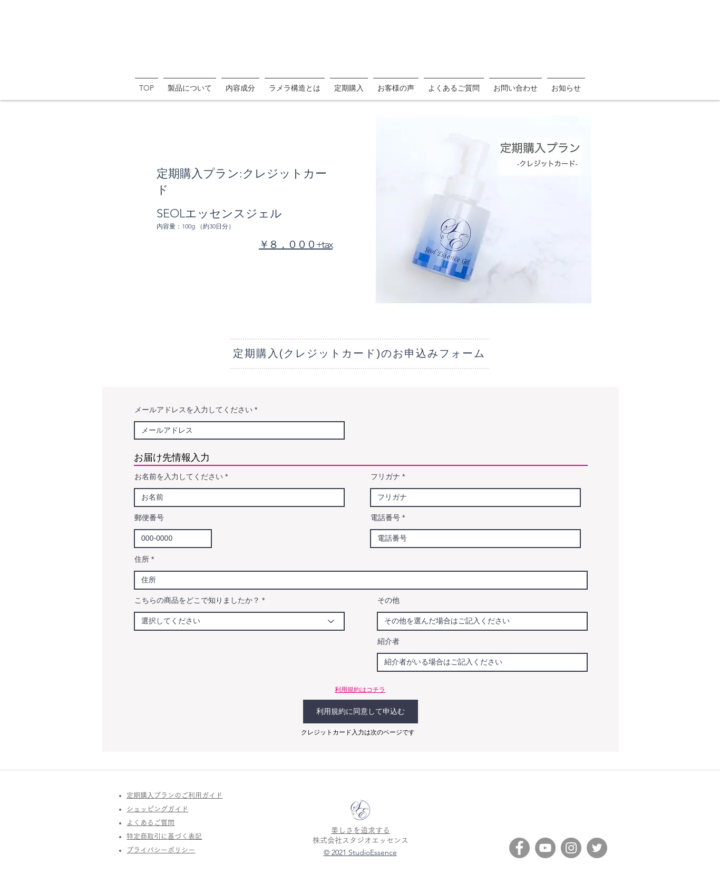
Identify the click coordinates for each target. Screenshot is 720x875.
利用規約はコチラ (360, 689)
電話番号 (385, 517)
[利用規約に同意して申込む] (360, 711)
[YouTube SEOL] (545, 848)
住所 (141, 559)
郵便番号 (149, 517)
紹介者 (388, 641)
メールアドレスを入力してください (193, 409)
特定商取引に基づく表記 (164, 836)
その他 (388, 600)
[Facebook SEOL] (519, 848)
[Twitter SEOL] (597, 848)
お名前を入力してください (178, 476)
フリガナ (385, 476)
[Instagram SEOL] (571, 848)
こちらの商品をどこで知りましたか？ (197, 600)
